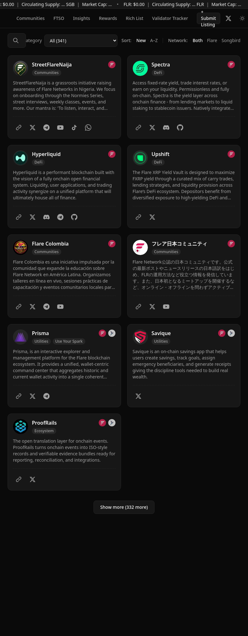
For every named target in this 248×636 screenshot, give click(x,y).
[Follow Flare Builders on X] (228, 18)
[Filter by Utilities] (41, 341)
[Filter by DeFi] (158, 73)
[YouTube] (60, 127)
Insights (81, 18)
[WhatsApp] (88, 127)
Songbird (230, 40)
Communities (30, 18)
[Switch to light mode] (242, 18)
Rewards (108, 18)
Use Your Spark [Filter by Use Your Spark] (69, 341)
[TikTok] (74, 127)
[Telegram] (46, 127)
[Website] (18, 127)
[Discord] (166, 127)
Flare (212, 40)
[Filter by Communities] (46, 73)
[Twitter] (32, 127)
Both (198, 40)
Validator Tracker (170, 18)
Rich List (134, 18)
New (141, 40)
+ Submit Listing (208, 18)
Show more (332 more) (124, 507)
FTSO (58, 18)
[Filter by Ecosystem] (44, 431)
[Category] (81, 40)
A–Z (154, 40)
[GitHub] (180, 127)
